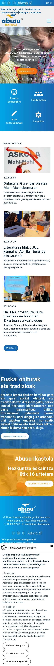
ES (51, 3)
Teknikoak (10, 607)
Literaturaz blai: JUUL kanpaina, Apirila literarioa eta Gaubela (24, 251)
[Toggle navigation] (49, 21)
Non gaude (7, 539)
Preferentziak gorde (15, 645)
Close (51, 546)
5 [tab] (35, 79)
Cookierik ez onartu (15, 653)
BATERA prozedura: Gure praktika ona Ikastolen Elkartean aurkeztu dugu (23, 316)
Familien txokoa (32, 9)
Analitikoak (10, 573)
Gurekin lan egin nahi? (12, 9)
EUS (47, 3)
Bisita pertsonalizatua (30, 12)
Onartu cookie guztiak (16, 661)
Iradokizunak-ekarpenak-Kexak (17, 543)
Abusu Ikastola (12, 15)
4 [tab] (31, 79)
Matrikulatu (25, 71)
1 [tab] (18, 79)
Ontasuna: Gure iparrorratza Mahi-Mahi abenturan (25, 185)
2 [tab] (22, 79)
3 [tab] (27, 79)
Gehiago (10, 348)
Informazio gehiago (13, 436)
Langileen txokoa (9, 12)
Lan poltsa (38, 121)
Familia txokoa (38, 100)
